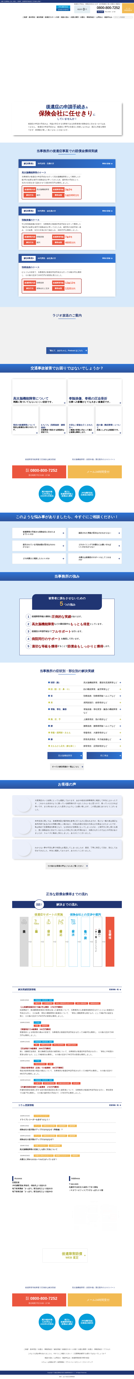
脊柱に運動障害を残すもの (64, 1003)
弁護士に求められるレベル (43, 1155)
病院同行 (75, 1155)
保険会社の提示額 (49, 1126)
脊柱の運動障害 (82, 1003)
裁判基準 (72, 1126)
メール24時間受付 (128, 9)
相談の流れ (65, 17)
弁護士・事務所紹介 (87, 17)
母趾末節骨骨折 (40, 1064)
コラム (43, 1374)
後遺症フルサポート (62, 1155)
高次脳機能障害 (65, 755)
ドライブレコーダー (41, 1116)
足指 (50, 1064)
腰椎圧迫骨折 (72, 1045)
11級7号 (37, 1083)
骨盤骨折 (45, 1025)
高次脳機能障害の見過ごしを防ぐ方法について (38, 1149)
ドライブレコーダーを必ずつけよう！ (35, 1120)
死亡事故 (104, 755)
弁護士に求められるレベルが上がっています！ (38, 1159)
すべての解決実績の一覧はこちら (65, 767)
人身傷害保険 (48, 1003)
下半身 (37, 1022)
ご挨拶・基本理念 (28, 17)
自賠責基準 (62, 1126)
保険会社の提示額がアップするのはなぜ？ (37, 1139)
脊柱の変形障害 (59, 1045)
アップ (37, 1126)
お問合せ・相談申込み (104, 17)
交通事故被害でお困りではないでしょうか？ (90, 1365)
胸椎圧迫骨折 (45, 1045)
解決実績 (40, 17)
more (39, 391)
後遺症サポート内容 (52, 17)
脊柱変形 (76, 1083)
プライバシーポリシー (73, 1374)
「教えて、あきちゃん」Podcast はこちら (65, 351)
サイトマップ (88, 1374)
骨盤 (36, 1025)
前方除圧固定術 (49, 1083)
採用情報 (60, 1374)
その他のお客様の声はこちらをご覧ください (65, 866)
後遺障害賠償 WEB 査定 (80, 1369)
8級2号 (37, 1003)
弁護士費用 (75, 17)
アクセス (107, 1361)
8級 (36, 1045)
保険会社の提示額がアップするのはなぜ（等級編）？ (41, 1130)
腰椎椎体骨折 (95, 1003)
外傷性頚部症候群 (63, 1083)
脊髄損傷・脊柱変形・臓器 (43, 1000)
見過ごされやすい (40, 1145)
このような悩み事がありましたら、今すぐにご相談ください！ (50, 1365)
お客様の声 (52, 1374)
